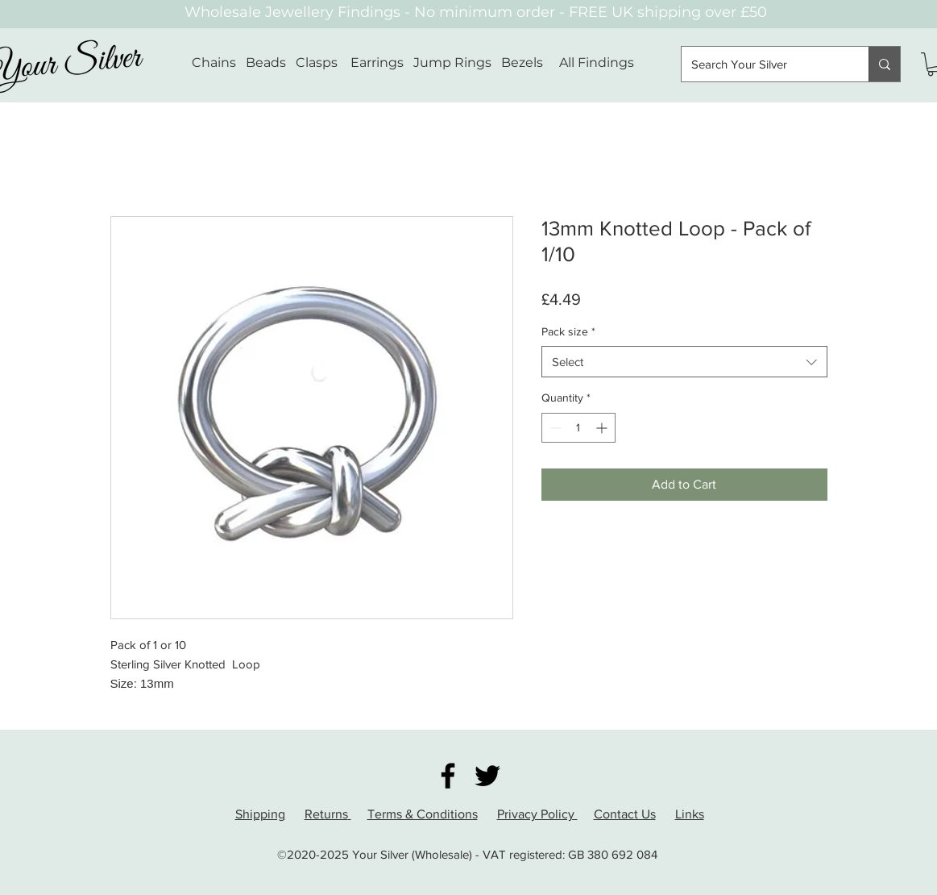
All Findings (596, 62)
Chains (214, 62)
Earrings (377, 62)
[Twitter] (487, 776)
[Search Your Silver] (763, 64)
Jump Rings (452, 62)
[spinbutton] (578, 428)
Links (689, 814)
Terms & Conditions (422, 814)
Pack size (568, 331)
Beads (266, 62)
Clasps (317, 62)
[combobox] (684, 361)
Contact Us (625, 814)
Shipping (260, 814)
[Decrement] (554, 428)
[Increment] (603, 428)
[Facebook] (448, 776)
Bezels (530, 62)
